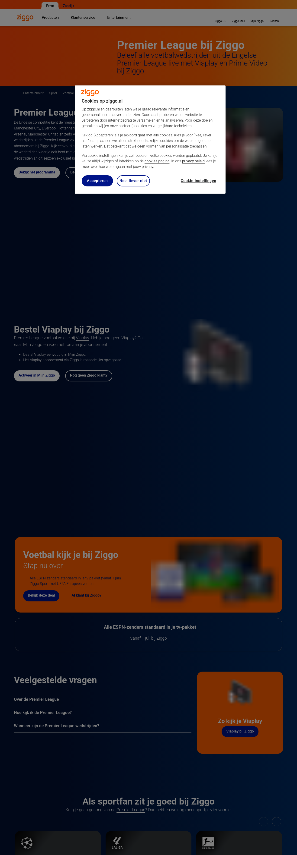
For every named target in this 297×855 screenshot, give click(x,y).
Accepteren (97, 181)
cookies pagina (157, 161)
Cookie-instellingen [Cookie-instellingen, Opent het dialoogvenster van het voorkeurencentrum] (198, 181)
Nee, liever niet (133, 181)
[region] (150, 139)
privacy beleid (193, 161)
